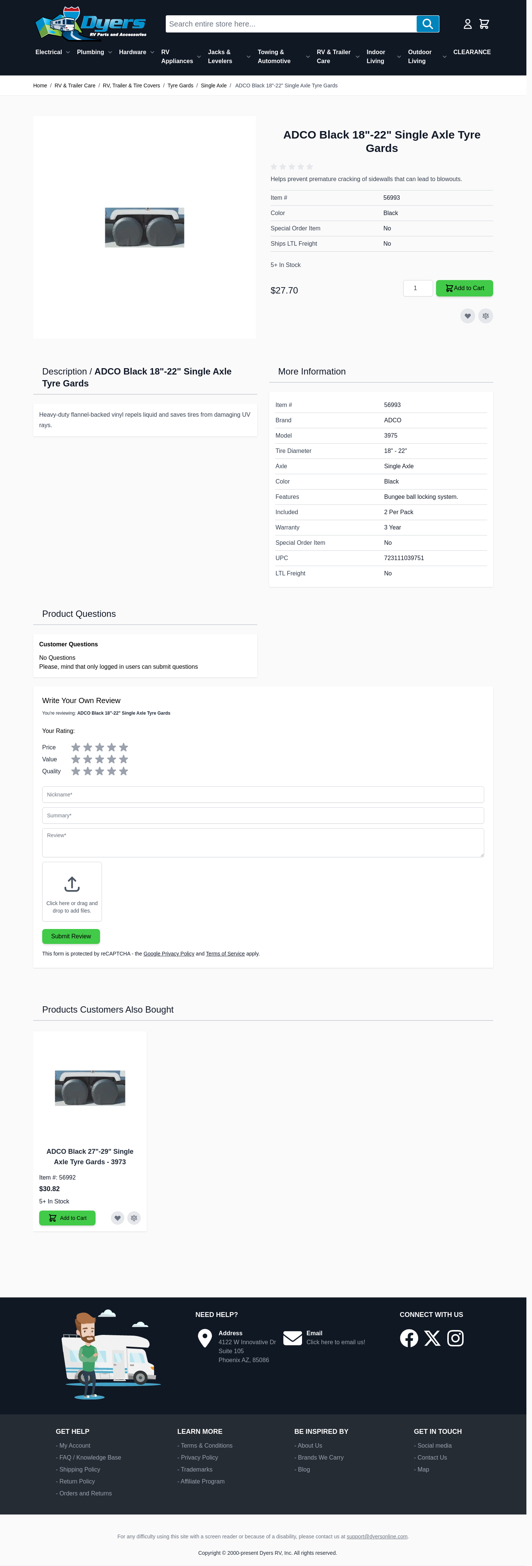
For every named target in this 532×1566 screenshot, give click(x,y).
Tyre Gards (180, 85)
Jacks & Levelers (220, 56)
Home (40, 85)
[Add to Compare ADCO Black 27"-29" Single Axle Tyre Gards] (134, 1218)
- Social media (433, 1445)
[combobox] (291, 24)
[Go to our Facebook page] (409, 1338)
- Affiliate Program (201, 1481)
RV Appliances (177, 56)
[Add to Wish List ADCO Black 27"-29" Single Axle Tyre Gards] (117, 1218)
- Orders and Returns (84, 1493)
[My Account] (468, 24)
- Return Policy (75, 1481)
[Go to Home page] (90, 23)
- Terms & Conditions (205, 1445)
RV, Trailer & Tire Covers (131, 85)
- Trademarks (194, 1469)
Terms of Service (225, 954)
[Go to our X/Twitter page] (432, 1338)
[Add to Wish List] (467, 315)
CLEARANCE (472, 52)
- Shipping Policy (78, 1469)
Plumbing (90, 52)
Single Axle (214, 85)
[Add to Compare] (485, 315)
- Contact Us (430, 1457)
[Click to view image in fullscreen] (144, 227)
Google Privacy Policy (169, 954)
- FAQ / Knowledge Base (88, 1457)
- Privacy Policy (197, 1457)
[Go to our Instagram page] (455, 1338)
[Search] (428, 24)
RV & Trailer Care (334, 56)
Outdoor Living (420, 56)
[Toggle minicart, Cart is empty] (484, 24)
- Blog (302, 1469)
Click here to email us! (336, 1342)
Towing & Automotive (274, 56)
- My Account (73, 1445)
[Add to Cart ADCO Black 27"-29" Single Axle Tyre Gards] (67, 1218)
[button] (293, 166)
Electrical (48, 52)
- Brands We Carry (318, 1457)
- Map (421, 1469)
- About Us (308, 1445)
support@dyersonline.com (377, 1536)
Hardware (132, 52)
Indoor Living (376, 56)
